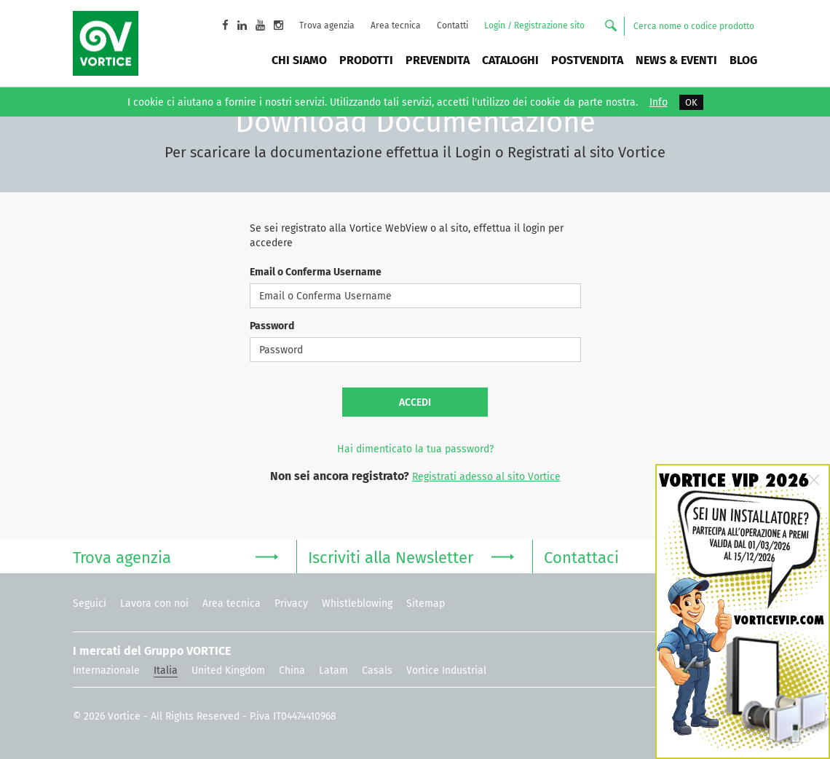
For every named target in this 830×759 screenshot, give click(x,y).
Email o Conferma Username (316, 272)
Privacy (291, 603)
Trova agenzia (327, 25)
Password (272, 326)
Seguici (89, 603)
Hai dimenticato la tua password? (415, 449)
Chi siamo (299, 60)
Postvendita (587, 60)
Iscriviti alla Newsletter (410, 556)
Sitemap (425, 603)
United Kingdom (228, 670)
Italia (166, 670)
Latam (333, 670)
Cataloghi (510, 60)
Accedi (415, 402)
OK (691, 102)
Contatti (452, 25)
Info (658, 103)
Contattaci (647, 556)
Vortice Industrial (446, 670)
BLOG (743, 60)
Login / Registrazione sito (534, 25)
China (292, 670)
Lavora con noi (154, 603)
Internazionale (106, 670)
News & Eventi (676, 60)
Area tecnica (396, 25)
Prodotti (366, 60)
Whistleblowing (357, 603)
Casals (377, 670)
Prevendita (438, 60)
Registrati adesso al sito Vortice (486, 477)
